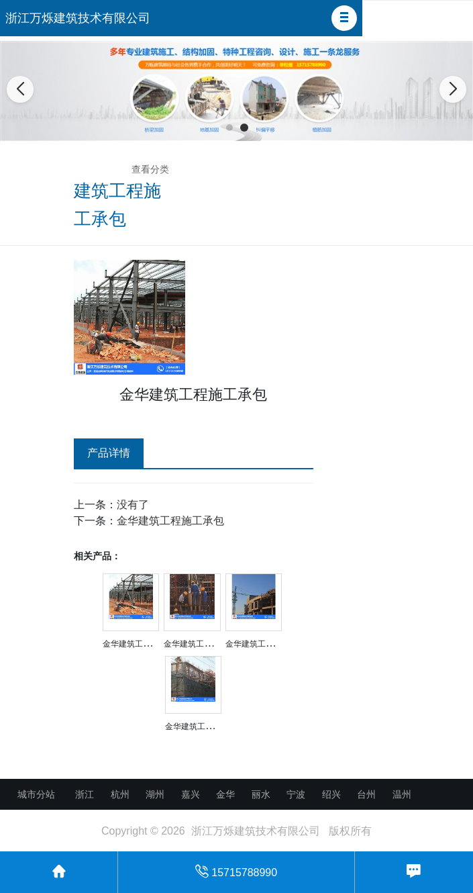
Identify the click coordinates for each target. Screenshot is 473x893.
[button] (344, 18)
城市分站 (36, 794)
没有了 (133, 504)
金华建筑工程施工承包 (170, 520)
